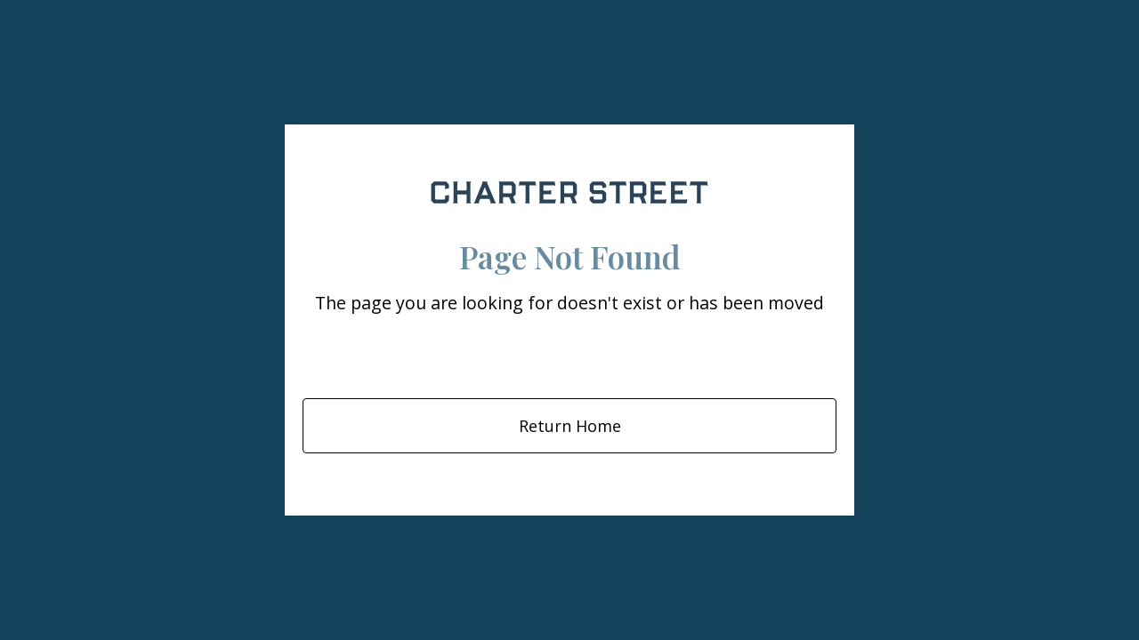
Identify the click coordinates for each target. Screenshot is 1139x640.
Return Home (570, 425)
